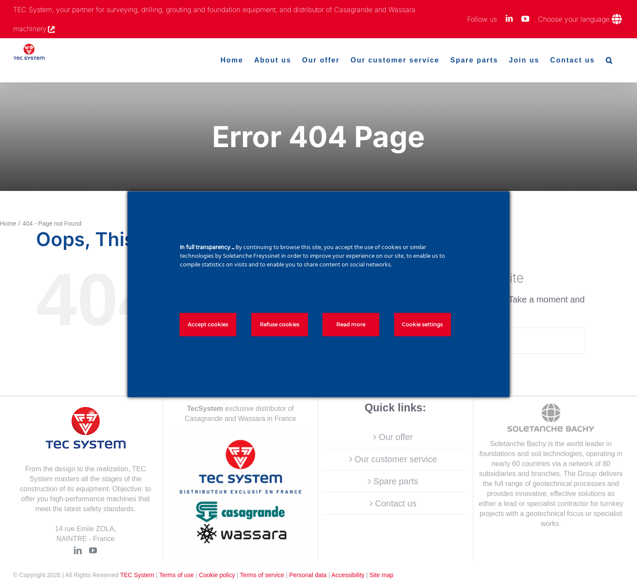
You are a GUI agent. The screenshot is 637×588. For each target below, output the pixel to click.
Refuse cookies (279, 324)
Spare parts (395, 481)
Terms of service (262, 575)
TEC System (137, 575)
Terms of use (176, 575)
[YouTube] (93, 550)
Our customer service (396, 459)
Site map (381, 575)
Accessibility (348, 575)
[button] (609, 60)
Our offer (395, 437)
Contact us (396, 503)
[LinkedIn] (78, 550)
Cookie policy (217, 575)
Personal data (307, 575)
